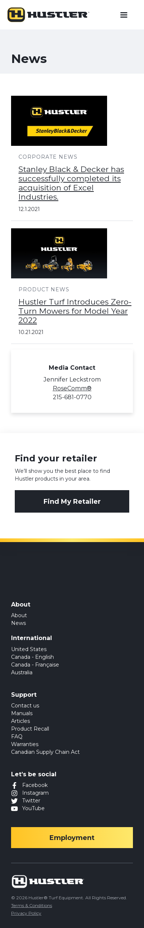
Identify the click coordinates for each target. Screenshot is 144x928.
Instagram (35, 793)
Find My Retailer (72, 502)
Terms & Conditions (31, 905)
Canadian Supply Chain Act (45, 752)
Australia (21, 672)
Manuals (21, 713)
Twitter (31, 800)
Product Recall (30, 728)
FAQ (17, 736)
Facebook (35, 785)
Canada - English (32, 657)
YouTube (33, 808)
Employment (72, 838)
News (18, 623)
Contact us (25, 705)
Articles (20, 721)
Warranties (24, 744)
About (19, 615)
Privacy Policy (26, 913)
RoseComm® (72, 388)
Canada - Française (35, 664)
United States (29, 649)
